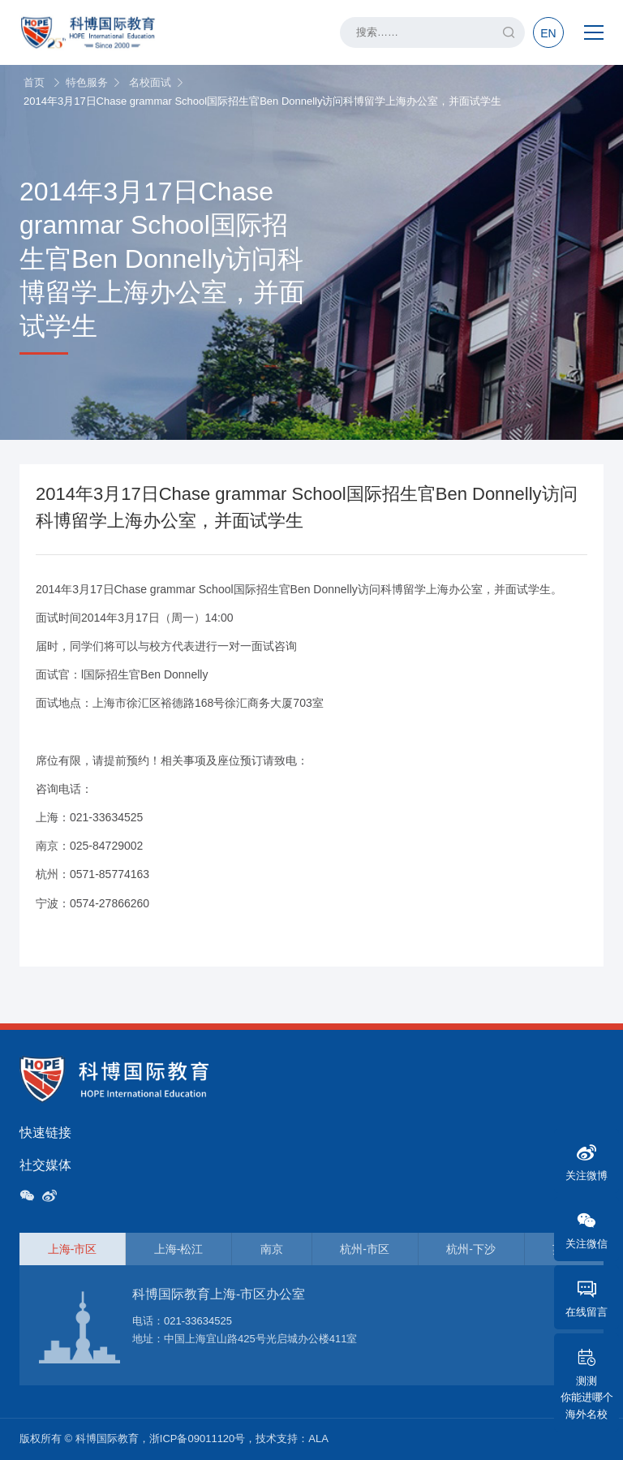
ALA (318, 1438)
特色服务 (87, 82)
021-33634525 (198, 1321)
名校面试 (150, 82)
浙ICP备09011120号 (197, 1438)
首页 (34, 82)
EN (548, 33)
